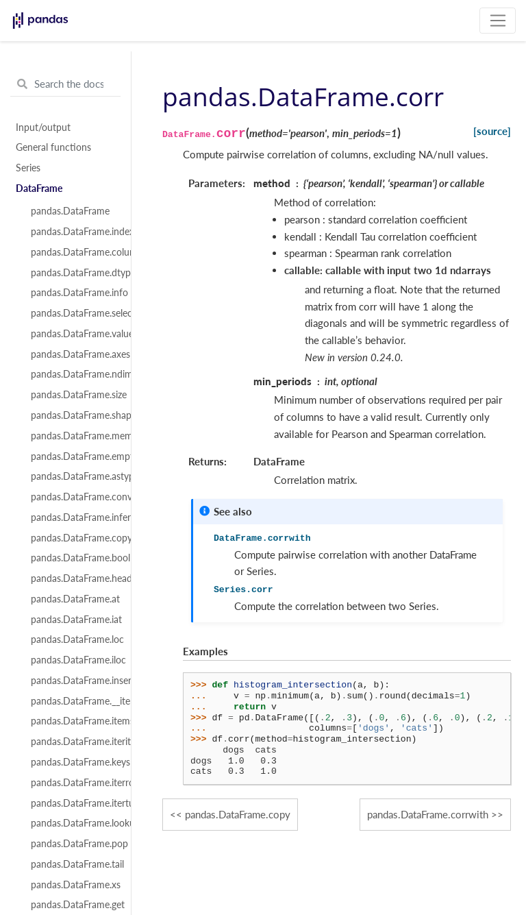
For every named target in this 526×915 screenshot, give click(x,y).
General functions (53, 147)
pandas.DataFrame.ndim (73, 374)
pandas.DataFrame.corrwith (427, 814)
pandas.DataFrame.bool (73, 557)
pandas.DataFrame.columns (73, 252)
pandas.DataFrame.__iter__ (73, 701)
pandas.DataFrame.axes (73, 354)
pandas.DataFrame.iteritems (73, 741)
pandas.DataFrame (70, 211)
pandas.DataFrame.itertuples (73, 803)
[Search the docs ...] (65, 84)
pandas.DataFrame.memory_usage (73, 435)
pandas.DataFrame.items (73, 721)
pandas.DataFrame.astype (73, 476)
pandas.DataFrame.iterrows (73, 782)
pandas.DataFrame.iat (73, 619)
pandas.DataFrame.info (73, 292)
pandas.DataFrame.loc (73, 639)
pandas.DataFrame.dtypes (73, 272)
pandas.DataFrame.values (73, 333)
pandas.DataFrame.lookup (73, 823)
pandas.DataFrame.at (73, 599)
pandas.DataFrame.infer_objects (73, 517)
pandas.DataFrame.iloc (73, 660)
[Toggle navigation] (497, 21)
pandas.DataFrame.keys (73, 762)
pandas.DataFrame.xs (73, 884)
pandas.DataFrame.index (73, 231)
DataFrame (39, 188)
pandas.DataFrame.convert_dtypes (73, 496)
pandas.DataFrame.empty (73, 456)
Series (28, 167)
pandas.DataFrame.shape (73, 415)
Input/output (43, 127)
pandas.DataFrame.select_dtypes (73, 313)
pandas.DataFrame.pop (73, 843)
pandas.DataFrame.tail (73, 864)
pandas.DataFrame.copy (73, 538)
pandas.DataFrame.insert (73, 680)
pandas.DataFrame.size (73, 394)
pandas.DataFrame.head (73, 578)
